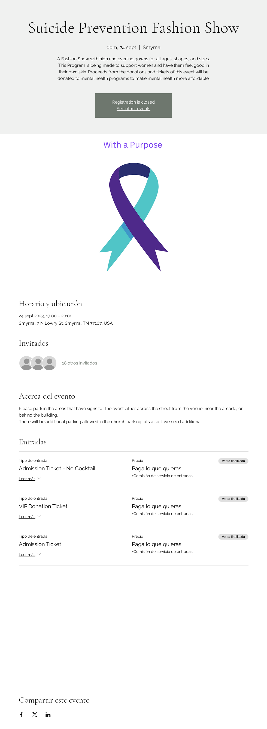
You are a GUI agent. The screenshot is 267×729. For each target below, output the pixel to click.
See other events (133, 108)
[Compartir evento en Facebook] (21, 714)
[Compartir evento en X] (34, 714)
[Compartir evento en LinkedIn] (48, 714)
